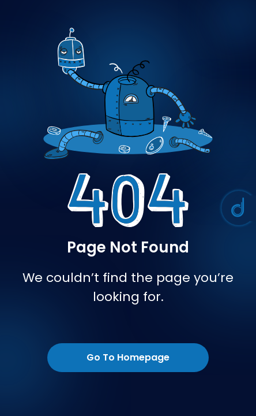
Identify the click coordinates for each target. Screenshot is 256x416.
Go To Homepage (128, 357)
